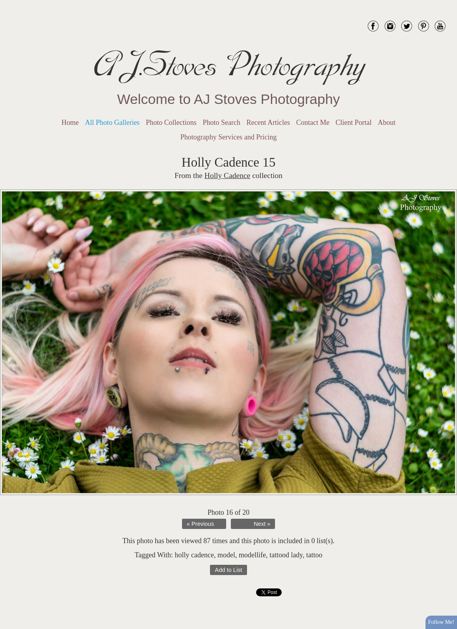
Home (70, 122)
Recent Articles (268, 122)
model (226, 555)
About (387, 122)
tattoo (314, 555)
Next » (262, 524)
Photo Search (221, 122)
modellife (252, 555)
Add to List (228, 570)
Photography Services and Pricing (228, 137)
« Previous (200, 524)
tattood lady (286, 555)
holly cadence (194, 555)
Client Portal (354, 122)
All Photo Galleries (112, 122)
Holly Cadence (227, 175)
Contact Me (312, 122)
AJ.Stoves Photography (228, 65)
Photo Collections (171, 122)
